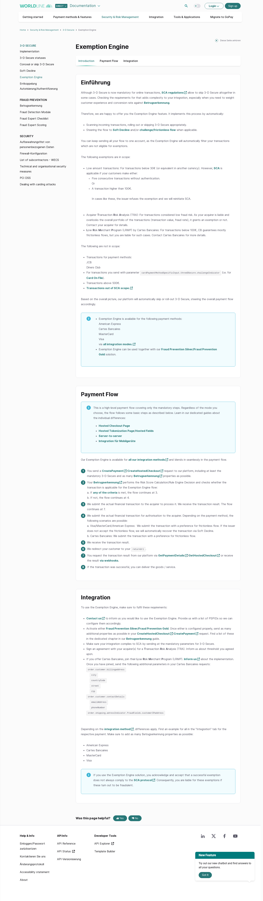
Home (23, 30)
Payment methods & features (72, 17)
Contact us (93, 618)
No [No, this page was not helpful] (135, 816)
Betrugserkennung (31, 105)
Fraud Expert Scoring (33, 125)
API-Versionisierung (69, 857)
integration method (117, 727)
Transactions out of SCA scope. (108, 288)
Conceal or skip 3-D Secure (37, 64)
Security (27, 136)
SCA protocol (143, 778)
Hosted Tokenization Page (116, 430)
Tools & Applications (187, 17)
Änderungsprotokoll (32, 862)
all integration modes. (117, 344)
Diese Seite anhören (230, 40)
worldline (36, 5)
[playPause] (216, 40)
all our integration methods (146, 459)
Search (186, 6)
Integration (156, 17)
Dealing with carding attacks (38, 184)
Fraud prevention (33, 100)
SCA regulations (173, 92)
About (24, 878)
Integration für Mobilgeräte (117, 441)
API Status (64, 849)
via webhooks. (109, 560)
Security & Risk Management (120, 17)
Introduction (86, 61)
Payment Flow (109, 61)
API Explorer (102, 841)
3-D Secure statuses (33, 58)
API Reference (66, 841)
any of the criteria (105, 492)
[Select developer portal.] (61, 6)
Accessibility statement (34, 870)
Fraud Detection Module (35, 112)
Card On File (94, 277)
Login (213, 6)
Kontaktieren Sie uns (33, 854)
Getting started (33, 17)
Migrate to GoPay (221, 17)
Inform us (190, 658)
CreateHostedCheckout (144, 470)
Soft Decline (28, 70)
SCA (217, 168)
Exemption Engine (31, 77)
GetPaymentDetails (171, 555)
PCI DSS (25, 178)
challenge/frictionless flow (158, 130)
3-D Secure (68, 30)
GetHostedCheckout (203, 555)
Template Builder (104, 849)
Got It (205, 875)
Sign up (232, 6)
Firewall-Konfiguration (33, 153)
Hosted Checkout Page (114, 425)
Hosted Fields (144, 430)
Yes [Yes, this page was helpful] (120, 816)
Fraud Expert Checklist (34, 118)
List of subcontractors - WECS (39, 160)
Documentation (83, 6)
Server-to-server (110, 435)
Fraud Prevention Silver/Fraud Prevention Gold (137, 628)
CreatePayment (112, 470)
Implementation (29, 51)
